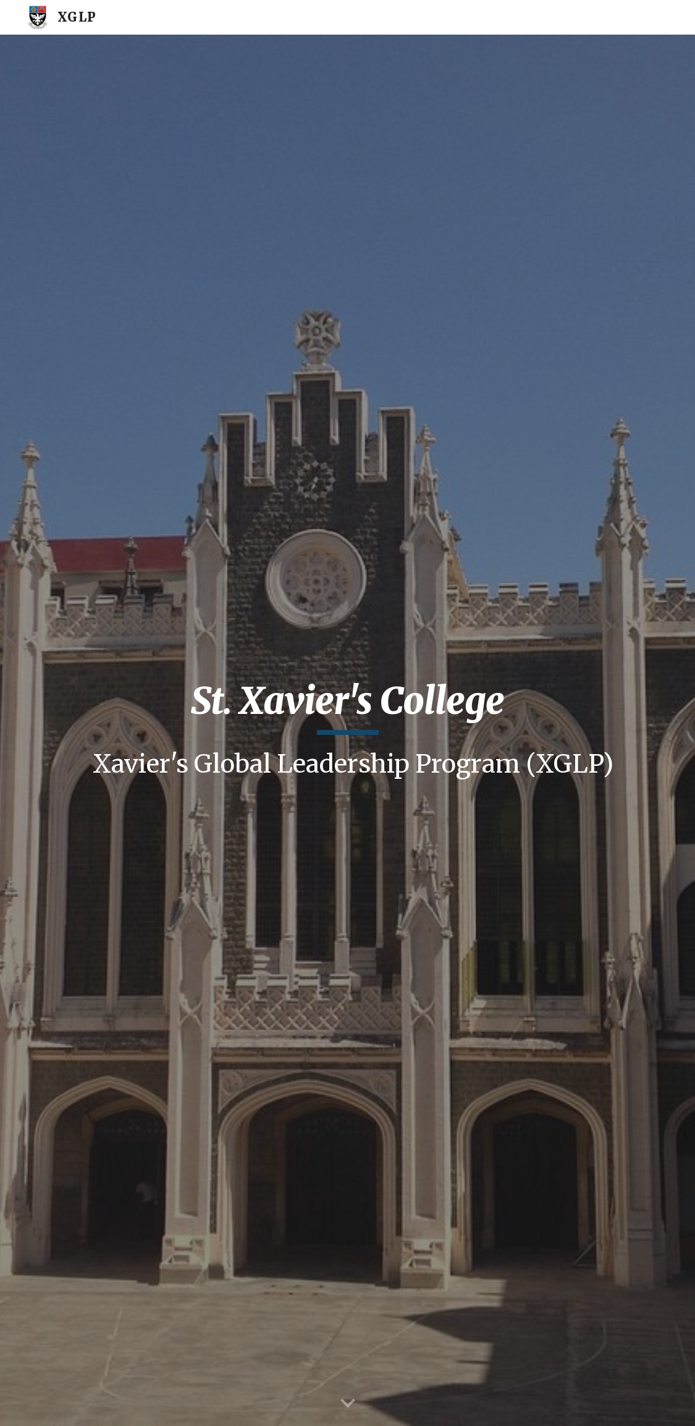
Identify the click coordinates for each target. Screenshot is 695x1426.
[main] (347, 731)
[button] (348, 1404)
